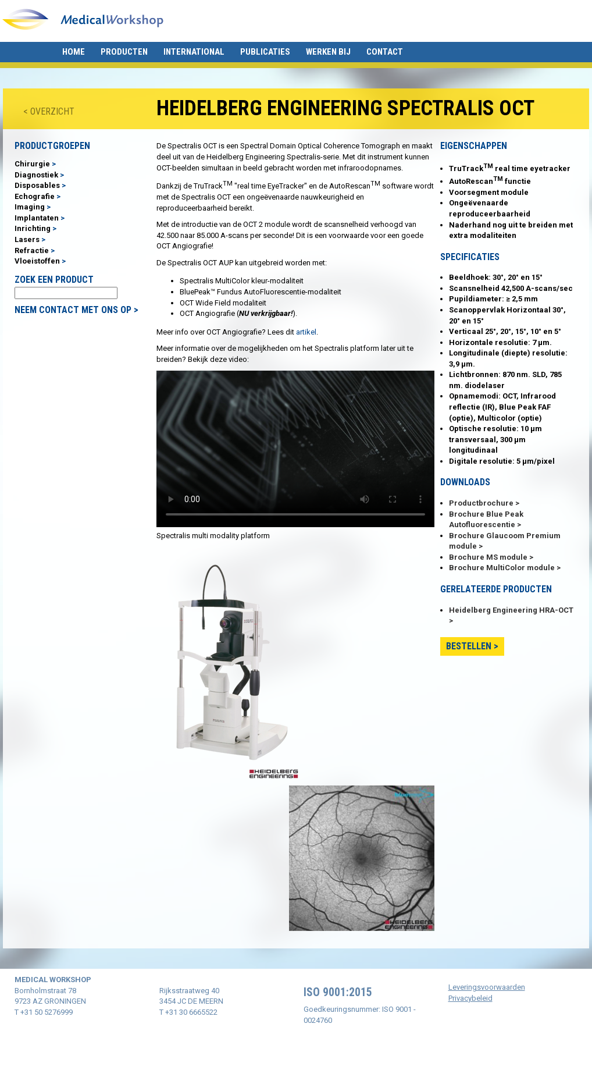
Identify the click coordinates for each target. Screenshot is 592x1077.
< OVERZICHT (48, 111)
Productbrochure (481, 503)
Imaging (30, 206)
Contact (384, 52)
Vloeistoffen (37, 261)
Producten (124, 52)
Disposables (37, 185)
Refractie (32, 250)
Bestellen (468, 646)
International (193, 52)
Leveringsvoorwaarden (486, 987)
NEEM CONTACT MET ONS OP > (76, 309)
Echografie (35, 196)
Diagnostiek (36, 174)
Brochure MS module (488, 557)
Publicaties (265, 52)
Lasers (27, 239)
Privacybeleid (470, 998)
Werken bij (328, 52)
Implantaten (37, 218)
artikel (306, 332)
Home (73, 52)
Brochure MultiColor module (502, 567)
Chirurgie (32, 163)
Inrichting (33, 228)
